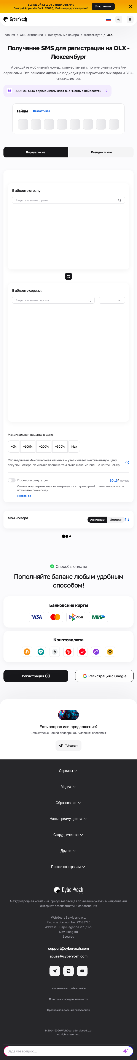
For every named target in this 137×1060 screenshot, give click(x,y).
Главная (9, 35)
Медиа (68, 787)
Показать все (41, 110)
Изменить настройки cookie (69, 988)
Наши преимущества (68, 819)
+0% (14, 446)
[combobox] (112, 300)
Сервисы (68, 771)
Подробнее (24, 495)
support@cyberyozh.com (68, 948)
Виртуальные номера (63, 35)
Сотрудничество (68, 835)
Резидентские (101, 152)
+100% (28, 446)
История (116, 519)
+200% (44, 446)
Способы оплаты (71, 566)
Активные (97, 519)
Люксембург (93, 35)
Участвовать (103, 6)
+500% (60, 446)
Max (74, 446)
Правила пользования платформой (68, 1010)
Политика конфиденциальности (68, 999)
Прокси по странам (68, 867)
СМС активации (31, 35)
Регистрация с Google (104, 676)
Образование (68, 803)
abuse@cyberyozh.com (69, 956)
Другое (68, 851)
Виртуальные (35, 152)
